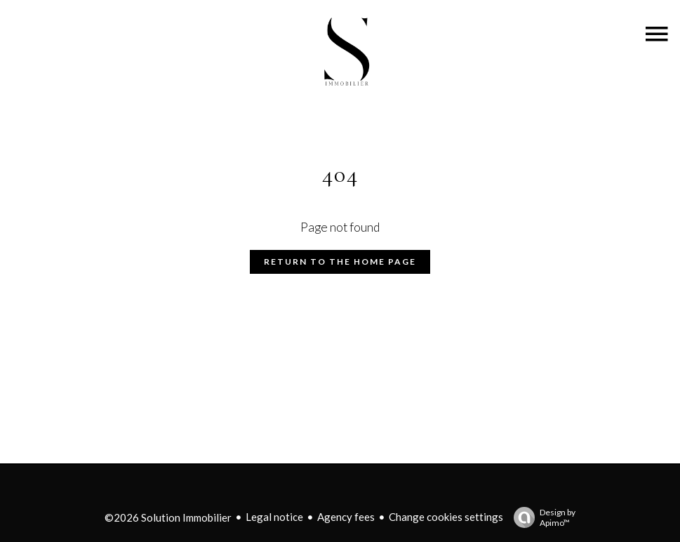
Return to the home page (340, 261)
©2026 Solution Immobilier (168, 517)
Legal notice (274, 516)
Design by (541, 517)
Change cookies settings (446, 516)
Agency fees (346, 516)
